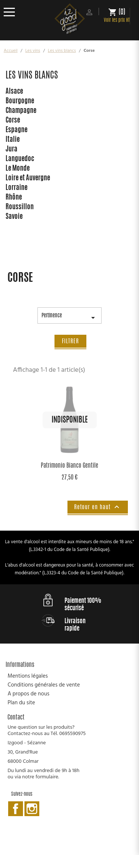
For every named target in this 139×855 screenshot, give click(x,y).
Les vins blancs (32, 75)
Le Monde (18, 169)
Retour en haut (97, 506)
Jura (11, 149)
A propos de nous (28, 693)
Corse (13, 120)
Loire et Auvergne (28, 178)
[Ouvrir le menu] (12, 12)
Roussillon (20, 207)
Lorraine (16, 188)
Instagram (31, 808)
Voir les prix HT (117, 20)
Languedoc (20, 159)
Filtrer (70, 341)
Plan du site (21, 702)
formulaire (47, 777)
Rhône (14, 197)
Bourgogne (20, 101)
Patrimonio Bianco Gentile (69, 466)
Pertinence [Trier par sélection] (69, 318)
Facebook (15, 808)
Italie (13, 140)
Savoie (14, 217)
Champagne (21, 111)
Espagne (16, 130)
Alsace (14, 91)
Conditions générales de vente (43, 685)
